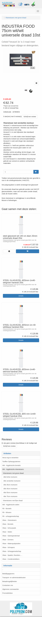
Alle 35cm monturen (10, 485)
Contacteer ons (7, 585)
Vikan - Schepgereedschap (11, 551)
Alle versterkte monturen (11, 481)
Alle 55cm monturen (10, 492)
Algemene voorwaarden (10, 589)
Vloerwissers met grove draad (13, 473)
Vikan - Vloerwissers (9, 520)
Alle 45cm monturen (10, 489)
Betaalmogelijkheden (9, 581)
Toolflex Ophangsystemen (11, 461)
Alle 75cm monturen (10, 496)
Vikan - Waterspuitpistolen (11, 543)
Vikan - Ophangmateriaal (11, 536)
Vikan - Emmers (7, 540)
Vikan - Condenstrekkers (10, 559)
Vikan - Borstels (7, 524)
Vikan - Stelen (7, 532)
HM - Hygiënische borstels (11, 465)
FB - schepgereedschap (10, 516)
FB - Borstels (6, 508)
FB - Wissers (6, 512)
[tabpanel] (26, 90)
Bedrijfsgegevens (8, 574)
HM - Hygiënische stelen (10, 505)
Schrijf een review (30, 116)
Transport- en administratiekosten (14, 577)
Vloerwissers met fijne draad (13, 500)
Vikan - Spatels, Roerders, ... (12, 555)
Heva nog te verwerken (10, 458)
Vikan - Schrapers (8, 547)
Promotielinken (7, 593)
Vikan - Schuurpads (9, 528)
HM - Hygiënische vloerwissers (13, 469)
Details (21, 296)
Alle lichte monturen (10, 477)
